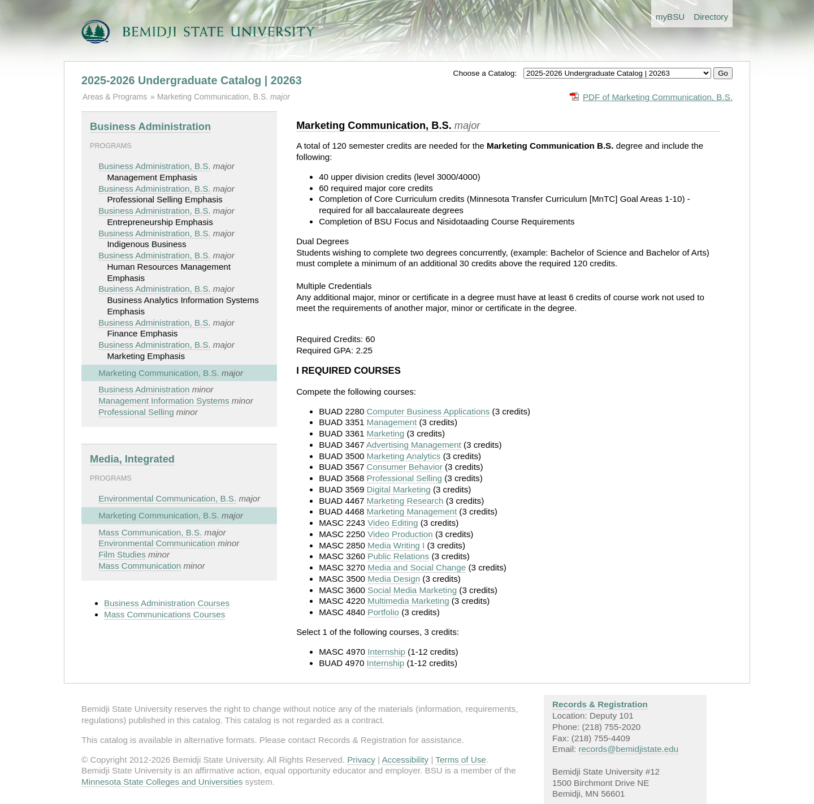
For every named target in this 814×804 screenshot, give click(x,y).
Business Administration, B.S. (154, 166)
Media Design (393, 578)
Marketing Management (412, 511)
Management (392, 422)
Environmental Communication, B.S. (167, 498)
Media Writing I (396, 545)
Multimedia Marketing (408, 601)
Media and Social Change (416, 567)
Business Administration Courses (167, 603)
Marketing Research (405, 500)
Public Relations (398, 556)
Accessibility (405, 759)
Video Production (399, 534)
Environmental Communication (156, 543)
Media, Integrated (132, 459)
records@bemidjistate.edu (629, 749)
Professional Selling (136, 412)
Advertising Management (413, 444)
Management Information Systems (163, 400)
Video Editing (392, 523)
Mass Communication (139, 565)
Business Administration (150, 126)
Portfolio (383, 612)
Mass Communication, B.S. (150, 532)
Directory (711, 16)
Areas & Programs (115, 96)
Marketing (386, 433)
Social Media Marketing (412, 590)
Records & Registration (600, 704)
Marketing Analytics (404, 456)
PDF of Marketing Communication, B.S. (658, 97)
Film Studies (122, 554)
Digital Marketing (399, 489)
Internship (386, 651)
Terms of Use (460, 759)
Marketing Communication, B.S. (213, 96)
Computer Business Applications (428, 411)
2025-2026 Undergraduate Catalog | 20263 (191, 80)
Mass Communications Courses (164, 614)
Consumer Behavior (405, 467)
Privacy (361, 759)
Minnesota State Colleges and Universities (162, 781)
